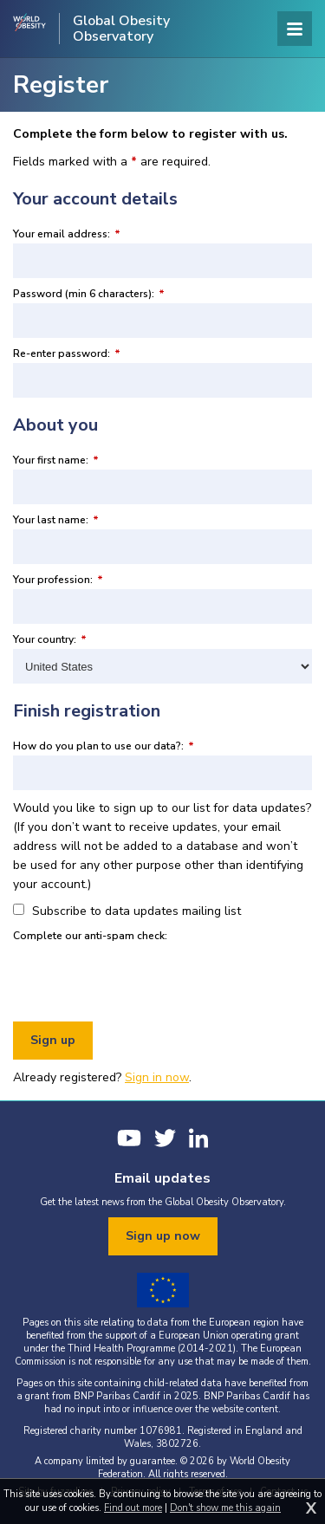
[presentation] (144, 979)
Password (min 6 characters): (89, 294)
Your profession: (58, 580)
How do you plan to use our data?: (103, 746)
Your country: (50, 639)
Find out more (133, 1507)
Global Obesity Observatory (121, 28)
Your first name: (56, 460)
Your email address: (66, 234)
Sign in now (157, 1077)
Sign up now (163, 1236)
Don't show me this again (225, 1507)
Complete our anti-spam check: (90, 936)
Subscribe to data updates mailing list (127, 911)
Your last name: (56, 520)
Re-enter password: (66, 353)
